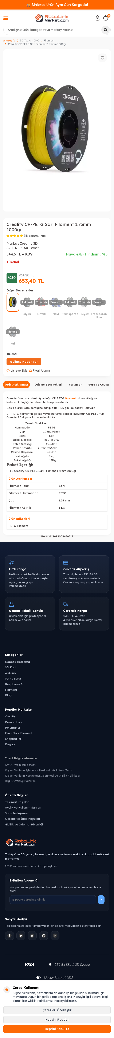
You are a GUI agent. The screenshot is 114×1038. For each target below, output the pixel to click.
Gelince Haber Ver (24, 362)
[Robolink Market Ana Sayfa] (57, 843)
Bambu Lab (13, 722)
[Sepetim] (105, 18)
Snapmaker (13, 738)
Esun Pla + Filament (18, 733)
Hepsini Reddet (57, 1020)
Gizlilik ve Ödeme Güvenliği (24, 824)
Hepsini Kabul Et (57, 1029)
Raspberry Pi (14, 684)
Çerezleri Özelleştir (57, 1010)
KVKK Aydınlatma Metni (20, 764)
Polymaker (12, 727)
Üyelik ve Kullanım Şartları (23, 807)
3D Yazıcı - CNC (29, 40)
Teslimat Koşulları (17, 802)
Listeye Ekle (17, 370)
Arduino (10, 673)
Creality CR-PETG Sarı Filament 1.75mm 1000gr (37, 44)
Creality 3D (29, 243)
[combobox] (57, 30)
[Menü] (5, 18)
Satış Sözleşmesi (16, 813)
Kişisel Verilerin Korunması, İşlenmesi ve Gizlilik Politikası (42, 775)
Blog (8, 695)
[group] (57, 130)
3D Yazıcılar (13, 678)
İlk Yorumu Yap (35, 236)
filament (70, 398)
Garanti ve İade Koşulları (22, 818)
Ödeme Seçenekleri (48, 384)
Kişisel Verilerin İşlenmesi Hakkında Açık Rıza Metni (38, 770)
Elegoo (10, 744)
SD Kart (10, 667)
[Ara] (105, 30)
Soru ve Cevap (98, 384)
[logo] (51, 18)
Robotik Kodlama (17, 661)
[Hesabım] (97, 18)
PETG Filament (18, 525)
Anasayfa (9, 40)
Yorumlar (75, 384)
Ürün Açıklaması (16, 384)
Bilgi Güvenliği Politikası (20, 781)
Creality (10, 716)
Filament (49, 40)
